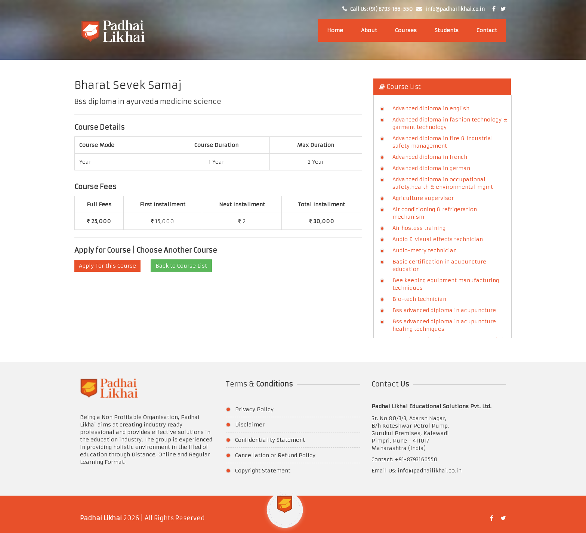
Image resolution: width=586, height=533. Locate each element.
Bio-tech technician (419, 299)
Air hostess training (418, 228)
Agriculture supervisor (423, 198)
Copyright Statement (262, 470)
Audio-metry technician (424, 250)
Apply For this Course (107, 265)
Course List (400, 86)
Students (447, 30)
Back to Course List (181, 265)
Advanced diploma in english (430, 108)
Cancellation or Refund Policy (275, 455)
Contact (486, 30)
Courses (406, 30)
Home (335, 30)
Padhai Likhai (101, 518)
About (369, 30)
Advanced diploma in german (431, 168)
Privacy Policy (254, 409)
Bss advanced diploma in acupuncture (444, 310)
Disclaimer (250, 424)
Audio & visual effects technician (437, 239)
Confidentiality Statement (270, 440)
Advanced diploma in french (429, 157)
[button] (284, 514)
